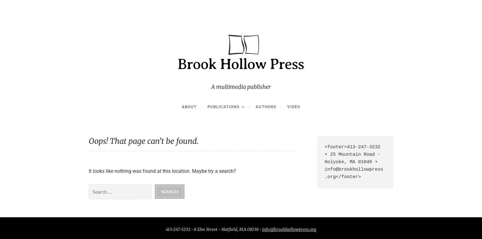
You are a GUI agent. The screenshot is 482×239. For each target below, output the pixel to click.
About (189, 106)
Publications (223, 106)
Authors (266, 106)
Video (293, 106)
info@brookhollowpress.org (289, 229)
